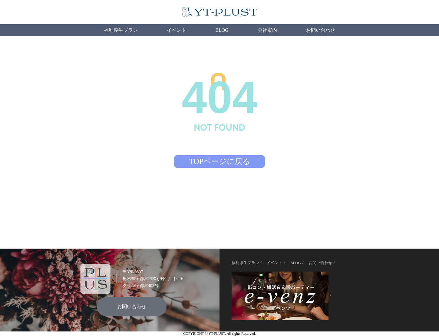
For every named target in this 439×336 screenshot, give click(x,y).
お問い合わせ (320, 30)
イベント (176, 30)
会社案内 (267, 30)
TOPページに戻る (219, 161)
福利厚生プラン (121, 30)
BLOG (222, 30)
